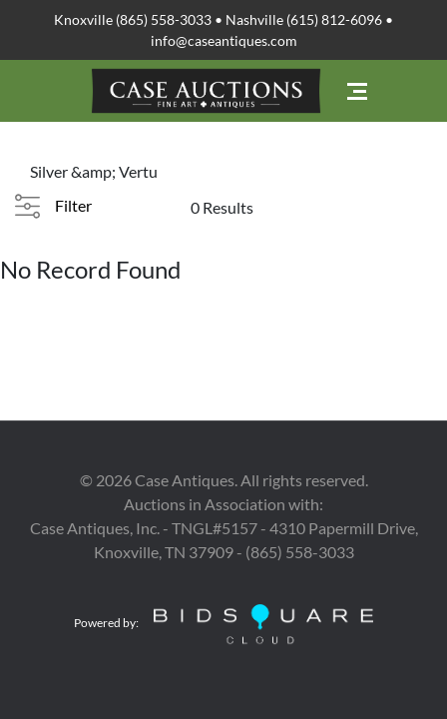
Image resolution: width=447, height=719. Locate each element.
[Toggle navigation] (357, 91)
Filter (73, 205)
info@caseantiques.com (224, 40)
